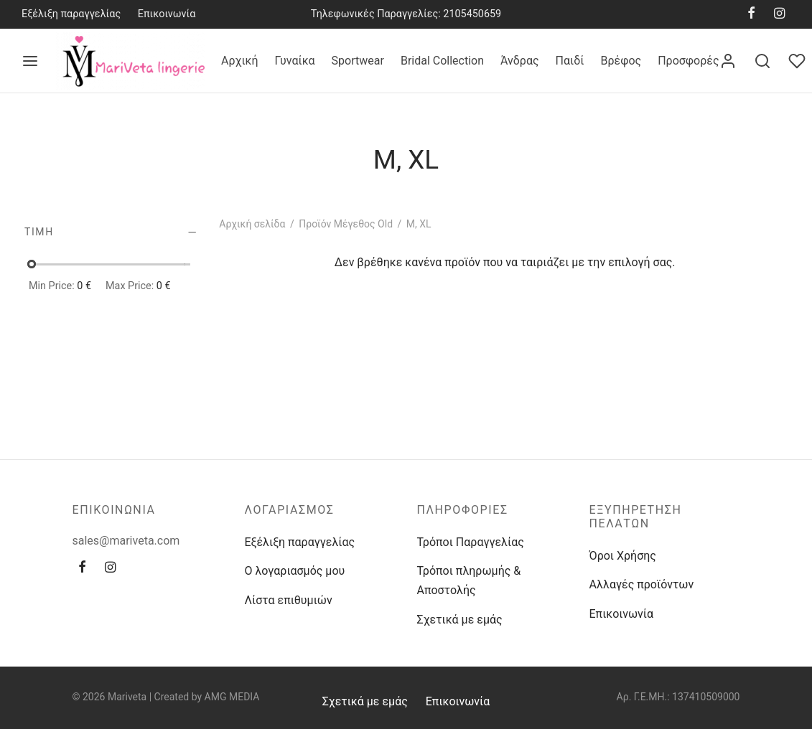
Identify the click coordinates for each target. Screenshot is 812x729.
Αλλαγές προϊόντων (641, 584)
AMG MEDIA (232, 696)
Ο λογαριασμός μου (295, 571)
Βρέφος (620, 60)
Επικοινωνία (167, 14)
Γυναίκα (295, 60)
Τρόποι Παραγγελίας (470, 542)
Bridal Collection (442, 60)
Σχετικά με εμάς (460, 619)
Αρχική (239, 60)
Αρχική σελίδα (252, 224)
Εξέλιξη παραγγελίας (71, 14)
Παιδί (570, 60)
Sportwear (358, 60)
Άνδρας (519, 60)
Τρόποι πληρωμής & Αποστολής (469, 580)
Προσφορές (688, 60)
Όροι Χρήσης (622, 556)
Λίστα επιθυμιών (288, 600)
